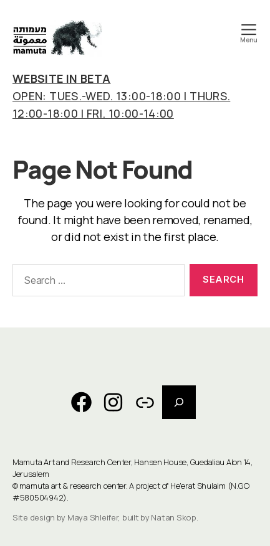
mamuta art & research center (72, 485)
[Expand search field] (179, 402)
